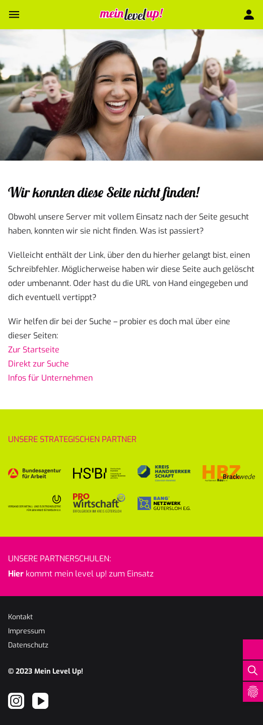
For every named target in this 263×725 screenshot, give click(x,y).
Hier (16, 573)
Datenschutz (28, 645)
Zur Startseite (33, 349)
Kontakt (20, 617)
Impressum (26, 631)
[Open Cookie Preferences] (253, 692)
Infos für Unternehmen (50, 378)
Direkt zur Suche (38, 363)
